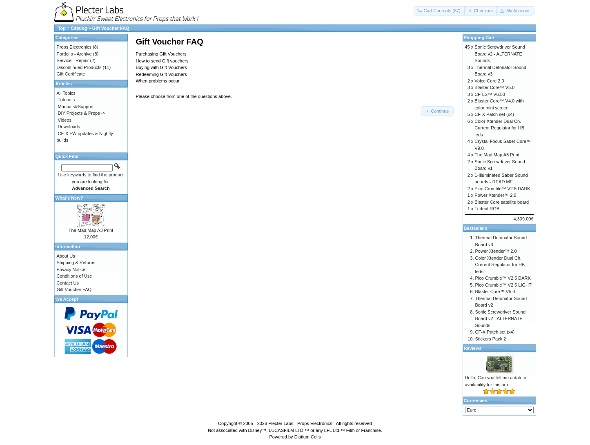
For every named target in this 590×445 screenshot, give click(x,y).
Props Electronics (74, 46)
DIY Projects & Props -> (81, 113)
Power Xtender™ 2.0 (495, 195)
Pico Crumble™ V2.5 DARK (502, 188)
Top (62, 28)
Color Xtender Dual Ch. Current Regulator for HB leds (499, 128)
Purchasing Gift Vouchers (161, 53)
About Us (66, 256)
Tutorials (66, 99)
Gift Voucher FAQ (110, 28)
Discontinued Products (79, 67)
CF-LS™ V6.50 (489, 94)
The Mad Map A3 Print (91, 230)
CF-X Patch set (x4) (494, 114)
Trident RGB (486, 208)
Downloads (69, 126)
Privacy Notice (71, 269)
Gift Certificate (71, 73)
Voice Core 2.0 (489, 80)
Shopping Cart (479, 37)
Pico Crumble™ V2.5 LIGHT (503, 285)
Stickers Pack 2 (490, 338)
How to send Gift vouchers (162, 60)
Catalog (79, 28)
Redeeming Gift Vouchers (161, 74)
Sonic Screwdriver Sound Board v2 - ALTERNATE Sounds (499, 53)
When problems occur (158, 80)
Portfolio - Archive (74, 53)
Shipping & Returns (76, 262)
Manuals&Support (76, 106)
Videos (64, 120)
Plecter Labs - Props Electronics (300, 423)
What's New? (69, 198)
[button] (439, 11)
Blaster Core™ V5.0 (494, 87)
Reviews (473, 348)
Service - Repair (73, 60)
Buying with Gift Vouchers (161, 67)
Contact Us (68, 282)
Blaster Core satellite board (501, 202)
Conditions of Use (74, 276)
